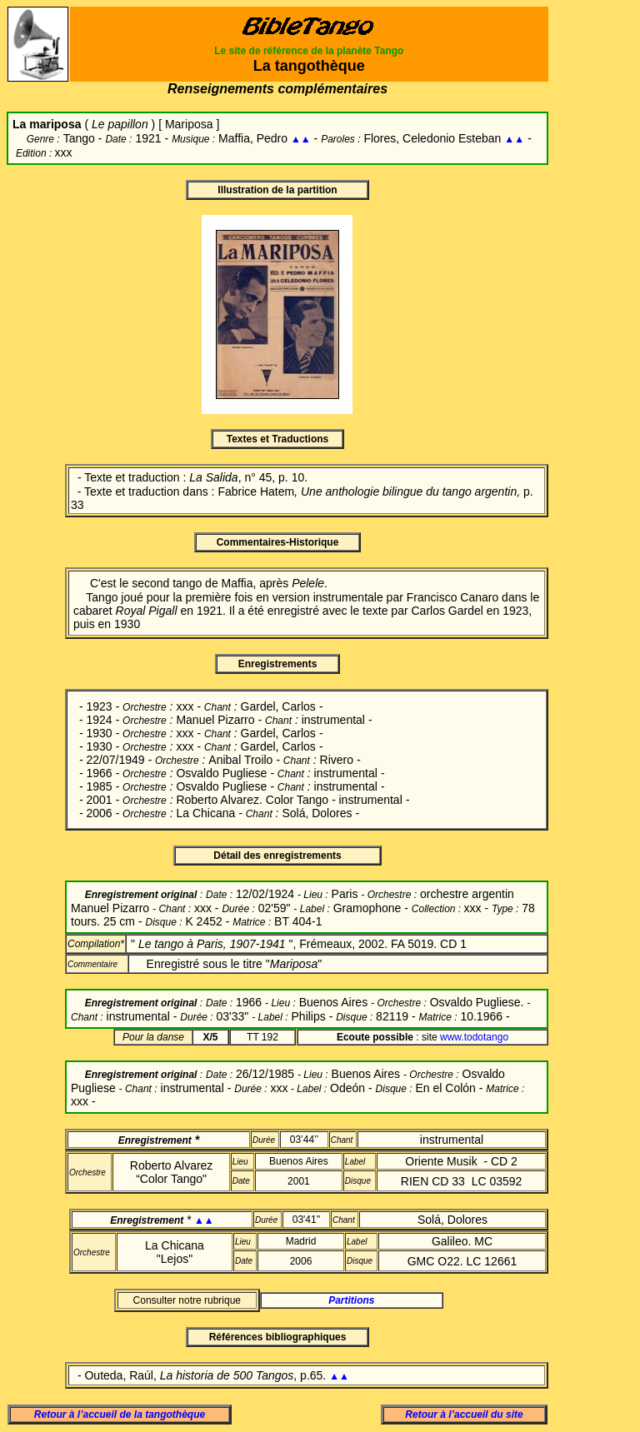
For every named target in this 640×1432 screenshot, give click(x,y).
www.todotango (474, 1037)
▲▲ (301, 139)
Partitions (351, 1300)
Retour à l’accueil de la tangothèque (119, 1414)
